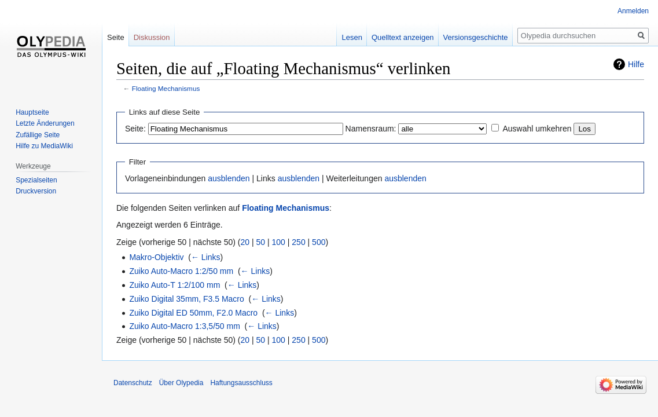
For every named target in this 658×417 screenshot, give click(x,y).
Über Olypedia (181, 383)
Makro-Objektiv (156, 257)
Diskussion (152, 37)
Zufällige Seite (38, 135)
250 (298, 242)
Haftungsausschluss (241, 383)
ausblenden (228, 178)
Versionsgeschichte (475, 37)
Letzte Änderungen (45, 123)
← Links (205, 257)
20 (245, 242)
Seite (115, 37)
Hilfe (636, 64)
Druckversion (36, 191)
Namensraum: (370, 128)
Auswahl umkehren (536, 128)
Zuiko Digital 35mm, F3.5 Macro (186, 298)
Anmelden (633, 11)
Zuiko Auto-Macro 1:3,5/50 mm (184, 326)
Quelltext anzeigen (403, 37)
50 (261, 242)
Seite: (135, 128)
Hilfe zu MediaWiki (44, 146)
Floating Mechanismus (166, 88)
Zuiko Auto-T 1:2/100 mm (174, 285)
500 (318, 242)
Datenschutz (132, 383)
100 (278, 242)
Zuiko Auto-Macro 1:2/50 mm (181, 271)
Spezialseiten (36, 180)
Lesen (351, 37)
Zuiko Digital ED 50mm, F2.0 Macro (193, 312)
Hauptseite (32, 112)
